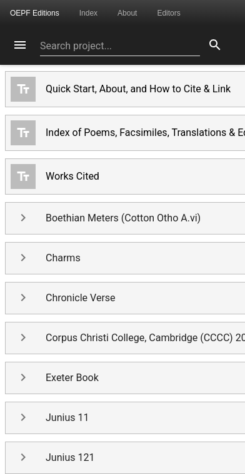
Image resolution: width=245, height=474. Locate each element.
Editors (168, 13)
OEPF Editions (34, 13)
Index (88, 13)
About (127, 13)
